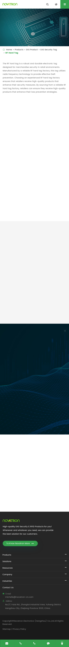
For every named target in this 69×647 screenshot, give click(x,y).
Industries (7, 581)
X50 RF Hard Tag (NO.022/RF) (47, 210)
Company (7, 574)
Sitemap (6, 629)
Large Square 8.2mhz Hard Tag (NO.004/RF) (50, 140)
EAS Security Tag (48, 49)
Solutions (6, 561)
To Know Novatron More (20, 543)
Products (19, 49)
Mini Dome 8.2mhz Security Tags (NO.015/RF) (16, 175)
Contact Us (7, 587)
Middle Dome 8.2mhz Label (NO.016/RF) (49, 175)
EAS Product (32, 49)
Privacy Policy (19, 629)
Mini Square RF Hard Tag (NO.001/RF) (19, 140)
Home (9, 49)
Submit (16, 426)
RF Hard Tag (11, 52)
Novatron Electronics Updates (34, 439)
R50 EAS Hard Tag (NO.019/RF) (15, 210)
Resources (7, 568)
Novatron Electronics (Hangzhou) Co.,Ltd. (34, 621)
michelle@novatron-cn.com (19, 597)
